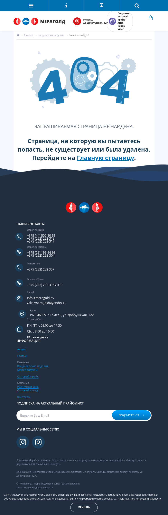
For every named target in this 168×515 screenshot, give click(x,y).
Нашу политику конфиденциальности (139, 498)
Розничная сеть (28, 386)
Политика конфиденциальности (34, 487)
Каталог (28, 35)
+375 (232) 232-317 (40, 241)
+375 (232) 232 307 (40, 269)
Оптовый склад (27, 390)
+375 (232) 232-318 (40, 238)
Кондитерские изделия (51, 35)
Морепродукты (27, 370)
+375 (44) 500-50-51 (41, 235)
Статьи (22, 356)
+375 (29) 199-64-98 (41, 252)
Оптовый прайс (28, 376)
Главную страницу (105, 158)
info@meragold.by (40, 298)
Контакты (23, 397)
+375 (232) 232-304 (40, 255)
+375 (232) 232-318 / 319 (44, 284)
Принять (84, 507)
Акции (21, 349)
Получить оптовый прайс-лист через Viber (124, 21)
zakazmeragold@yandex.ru (47, 302)
